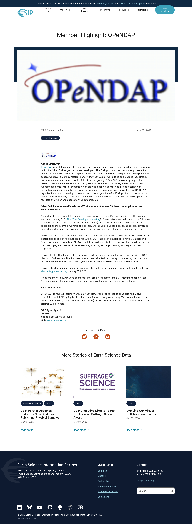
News (49, 403)
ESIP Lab (102, 470)
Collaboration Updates (32, 403)
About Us (48, 12)
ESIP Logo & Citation (108, 491)
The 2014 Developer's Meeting (83, 219)
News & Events (85, 12)
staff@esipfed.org (145, 480)
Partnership (143, 12)
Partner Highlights (50, 138)
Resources (124, 12)
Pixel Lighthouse (29, 518)
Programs (106, 12)
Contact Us (103, 496)
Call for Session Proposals (132, 3)
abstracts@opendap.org (54, 271)
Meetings (65, 12)
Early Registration (105, 3)
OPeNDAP (46, 167)
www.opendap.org (57, 320)
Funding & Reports (107, 486)
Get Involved (165, 13)
